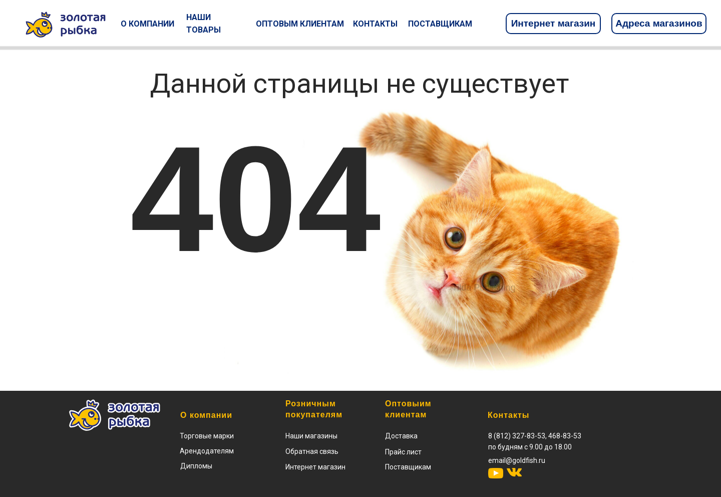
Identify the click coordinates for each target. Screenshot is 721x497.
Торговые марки (207, 436)
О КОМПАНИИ (147, 24)
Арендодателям (207, 451)
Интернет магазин (553, 23)
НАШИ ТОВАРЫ (203, 24)
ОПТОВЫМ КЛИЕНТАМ (300, 24)
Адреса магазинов (658, 23)
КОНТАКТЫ (375, 24)
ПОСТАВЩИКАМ (440, 24)
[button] (403, 452)
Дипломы (196, 466)
